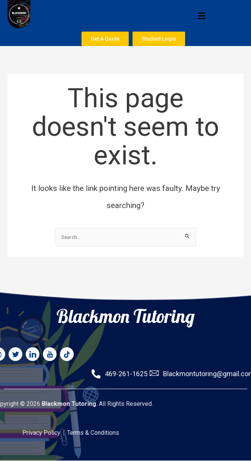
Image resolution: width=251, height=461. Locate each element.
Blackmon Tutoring (125, 296)
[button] (131, 16)
